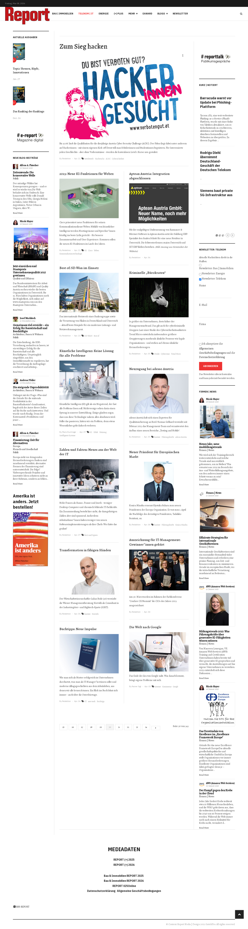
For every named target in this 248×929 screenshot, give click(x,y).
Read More (18, 212)
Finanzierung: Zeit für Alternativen (26, 441)
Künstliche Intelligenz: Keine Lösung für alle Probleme (86, 353)
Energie (104, 13)
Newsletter (180, 13)
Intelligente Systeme (67, 435)
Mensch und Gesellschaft (25, 449)
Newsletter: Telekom (214, 279)
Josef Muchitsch (27, 318)
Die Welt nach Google (145, 627)
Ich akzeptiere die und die (217, 350)
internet (158, 686)
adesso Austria (181, 437)
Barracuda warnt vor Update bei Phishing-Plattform (216, 102)
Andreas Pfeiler (27, 380)
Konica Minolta (181, 525)
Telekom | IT (86, 13)
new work (91, 701)
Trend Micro (176, 354)
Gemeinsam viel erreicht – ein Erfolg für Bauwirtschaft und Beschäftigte (31, 328)
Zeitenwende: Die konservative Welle (24, 174)
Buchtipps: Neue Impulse (78, 629)
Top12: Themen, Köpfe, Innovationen (26, 70)
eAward (147, 13)
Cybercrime (165, 354)
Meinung (102, 432)
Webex (96, 250)
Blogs (161, 13)
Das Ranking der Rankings (28, 111)
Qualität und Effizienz (23, 278)
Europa (16, 446)
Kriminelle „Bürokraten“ (147, 272)
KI (86, 250)
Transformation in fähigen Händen (85, 550)
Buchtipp (100, 701)
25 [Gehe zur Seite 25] (63, 727)
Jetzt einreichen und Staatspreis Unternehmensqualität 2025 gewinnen (29, 270)
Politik (16, 178)
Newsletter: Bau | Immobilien (216, 268)
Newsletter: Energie (213, 273)
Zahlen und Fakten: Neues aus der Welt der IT (88, 452)
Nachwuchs (99, 159)
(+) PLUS (118, 13)
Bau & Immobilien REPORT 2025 (124, 875)
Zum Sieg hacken (83, 46)
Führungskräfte (168, 437)
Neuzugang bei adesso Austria (151, 369)
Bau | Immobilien (62, 13)
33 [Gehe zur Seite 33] (137, 727)
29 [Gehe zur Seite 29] (101, 727)
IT (86, 701)
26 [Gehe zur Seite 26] (73, 727)
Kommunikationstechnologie (70, 254)
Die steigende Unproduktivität (31, 387)
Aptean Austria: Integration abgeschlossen (149, 176)
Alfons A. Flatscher (29, 165)
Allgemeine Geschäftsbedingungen (139, 891)
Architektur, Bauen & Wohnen (28, 334)
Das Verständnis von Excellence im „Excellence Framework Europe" (214, 734)
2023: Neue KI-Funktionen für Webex (86, 173)
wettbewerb (89, 159)
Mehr (131, 13)
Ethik (96, 432)
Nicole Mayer (26, 221)
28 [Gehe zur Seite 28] (91, 727)
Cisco (90, 250)
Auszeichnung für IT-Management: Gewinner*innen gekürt (154, 542)
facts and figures (91, 535)
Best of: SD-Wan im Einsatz (79, 268)
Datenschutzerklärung (212, 357)
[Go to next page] (155, 728)
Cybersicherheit (118, 159)
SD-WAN (88, 336)
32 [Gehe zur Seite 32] (128, 727)
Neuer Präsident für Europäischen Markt (154, 454)
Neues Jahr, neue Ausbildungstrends (210, 445)
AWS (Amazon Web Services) (220, 586)
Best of (96, 336)
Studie (156, 354)
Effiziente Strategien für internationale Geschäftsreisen (213, 541)
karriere (87, 614)
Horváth (95, 614)
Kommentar (167, 686)
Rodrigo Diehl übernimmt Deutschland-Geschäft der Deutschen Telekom (215, 161)
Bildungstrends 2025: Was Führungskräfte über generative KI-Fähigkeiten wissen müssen (214, 636)
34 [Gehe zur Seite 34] (146, 727)
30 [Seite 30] (110, 727)
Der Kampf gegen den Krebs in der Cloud (215, 791)
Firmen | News (206, 450)
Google (175, 686)
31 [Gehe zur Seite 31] (119, 727)
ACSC (108, 159)
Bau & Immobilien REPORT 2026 (124, 880)
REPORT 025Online (124, 886)
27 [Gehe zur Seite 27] (82, 727)
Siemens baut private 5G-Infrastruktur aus (216, 192)
